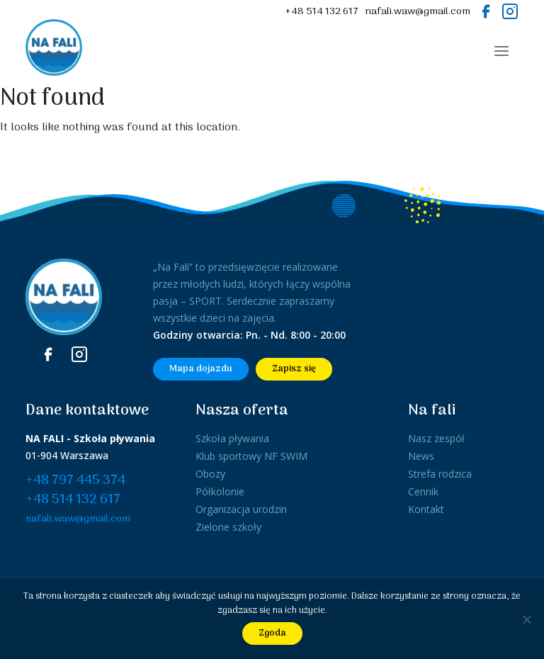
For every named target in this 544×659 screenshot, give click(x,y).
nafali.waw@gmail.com (418, 12)
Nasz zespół (436, 438)
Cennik (423, 491)
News (421, 456)
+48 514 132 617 (321, 12)
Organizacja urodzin (241, 509)
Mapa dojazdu (200, 368)
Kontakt (426, 509)
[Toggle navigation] (501, 51)
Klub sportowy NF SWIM (251, 456)
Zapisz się (294, 368)
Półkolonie (220, 491)
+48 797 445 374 (75, 480)
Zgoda (272, 633)
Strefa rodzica (440, 473)
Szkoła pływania (232, 438)
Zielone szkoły (228, 527)
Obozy (210, 473)
